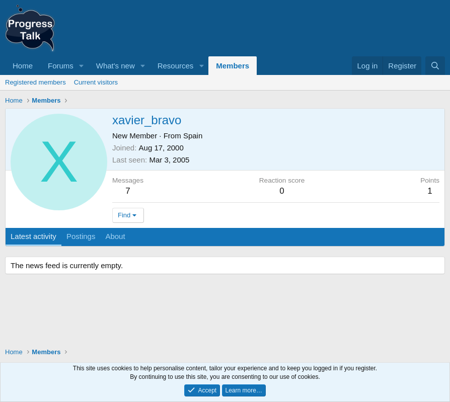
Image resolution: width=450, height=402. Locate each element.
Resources (176, 65)
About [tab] (115, 236)
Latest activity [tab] (33, 236)
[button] (81, 65)
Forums (60, 65)
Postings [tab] (81, 236)
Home (23, 65)
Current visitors (96, 82)
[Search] (435, 65)
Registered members (35, 82)
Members (232, 65)
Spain (192, 135)
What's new (115, 65)
